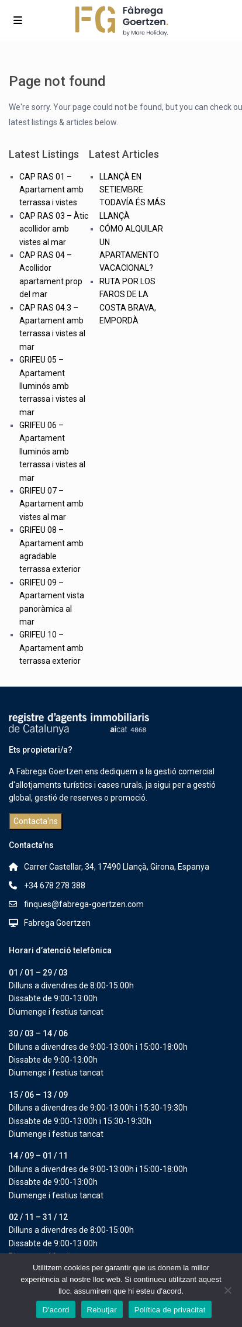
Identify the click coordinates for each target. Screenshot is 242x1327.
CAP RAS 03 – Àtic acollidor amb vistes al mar (53, 229)
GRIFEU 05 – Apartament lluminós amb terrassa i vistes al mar (52, 386)
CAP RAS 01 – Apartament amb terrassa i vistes (51, 190)
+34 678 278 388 (54, 885)
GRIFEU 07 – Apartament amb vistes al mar (51, 504)
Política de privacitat (170, 1309)
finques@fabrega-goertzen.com (84, 904)
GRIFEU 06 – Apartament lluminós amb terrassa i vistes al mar (52, 451)
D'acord (55, 1309)
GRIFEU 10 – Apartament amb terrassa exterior (51, 648)
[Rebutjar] (227, 1290)
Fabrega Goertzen (57, 923)
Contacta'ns (35, 821)
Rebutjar (102, 1309)
